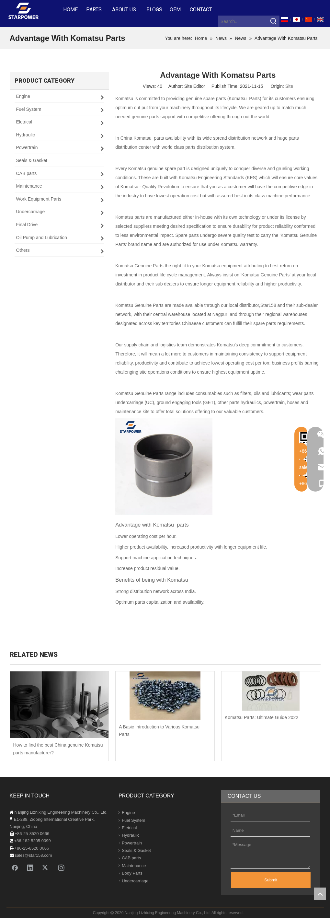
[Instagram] (61, 867)
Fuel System (133, 820)
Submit (270, 879)
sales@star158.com (33, 855)
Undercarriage (135, 880)
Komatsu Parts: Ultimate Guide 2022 (261, 717)
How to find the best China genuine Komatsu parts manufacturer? (58, 748)
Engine (128, 812)
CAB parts (131, 857)
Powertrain (132, 843)
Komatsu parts (148, 138)
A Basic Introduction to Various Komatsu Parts (159, 730)
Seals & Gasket (136, 850)
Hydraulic (130, 835)
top (320, 894)
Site (289, 86)
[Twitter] (45, 867)
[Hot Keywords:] (273, 21)
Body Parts (132, 873)
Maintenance (134, 865)
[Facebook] (15, 867)
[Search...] (243, 21)
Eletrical (129, 827)
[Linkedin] (30, 867)
